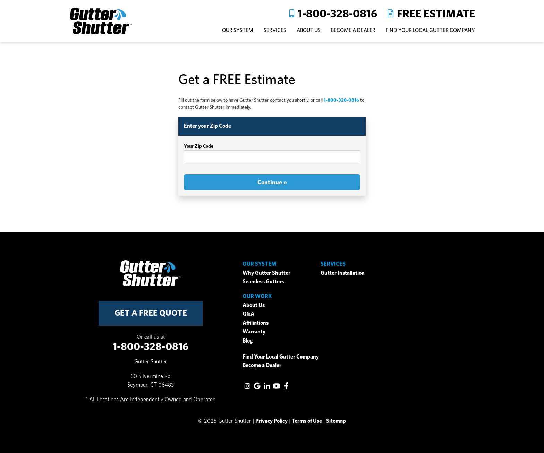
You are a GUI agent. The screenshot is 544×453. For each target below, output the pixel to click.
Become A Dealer (353, 30)
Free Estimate (436, 13)
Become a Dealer (262, 365)
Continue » (272, 182)
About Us (254, 305)
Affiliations (256, 323)
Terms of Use (307, 421)
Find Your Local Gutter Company (430, 30)
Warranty (254, 331)
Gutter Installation (343, 273)
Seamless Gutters (263, 281)
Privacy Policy (271, 421)
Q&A (248, 314)
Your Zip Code (198, 146)
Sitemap (336, 421)
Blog (248, 340)
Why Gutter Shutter (266, 273)
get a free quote (150, 313)
